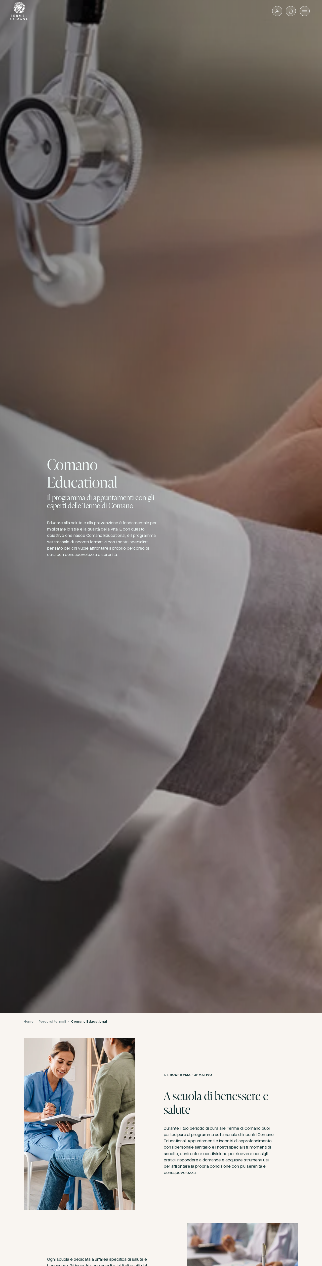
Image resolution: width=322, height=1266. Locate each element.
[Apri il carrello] (291, 11)
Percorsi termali (52, 1021)
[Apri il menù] (305, 11)
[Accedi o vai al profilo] (277, 11)
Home (28, 1021)
